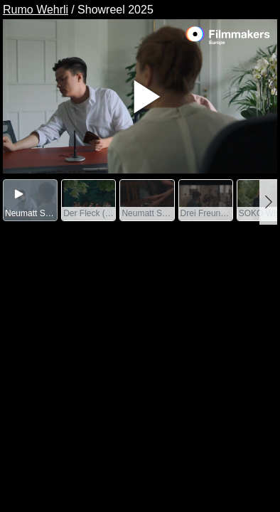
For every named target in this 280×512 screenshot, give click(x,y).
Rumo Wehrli (35, 10)
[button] (268, 201)
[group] (30, 199)
